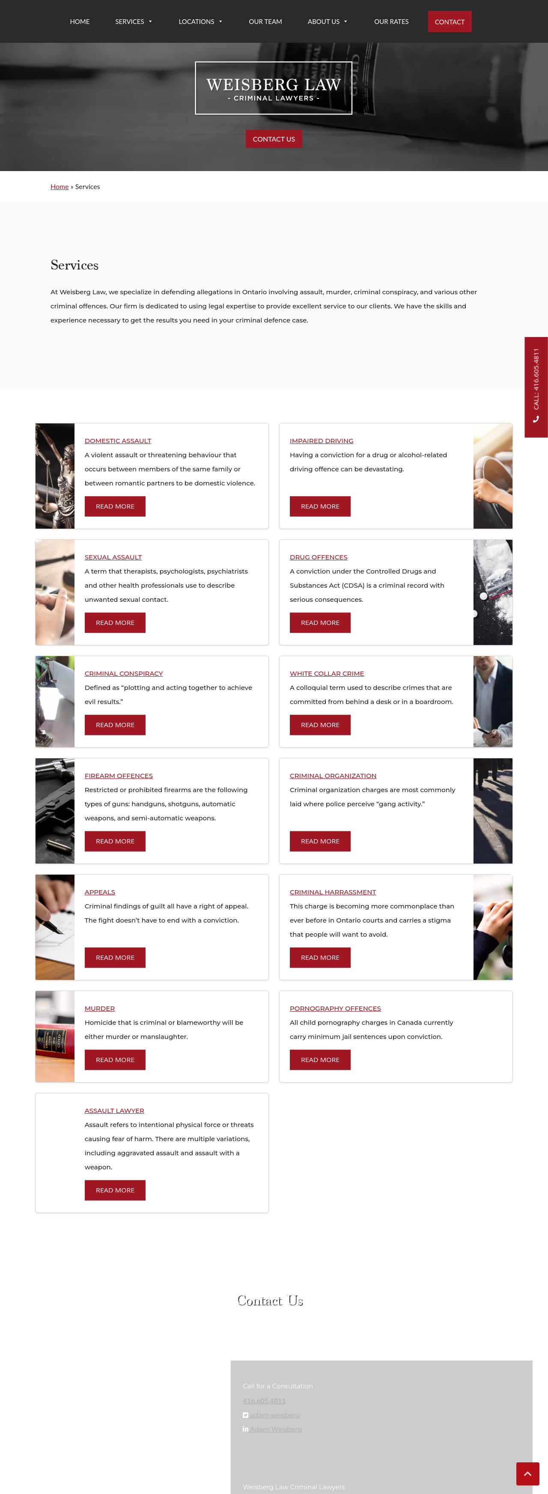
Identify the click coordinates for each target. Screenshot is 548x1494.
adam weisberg (274, 1415)
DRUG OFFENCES (319, 557)
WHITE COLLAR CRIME (327, 673)
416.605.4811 (264, 1400)
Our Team (265, 21)
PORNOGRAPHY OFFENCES (335, 1008)
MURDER (100, 1008)
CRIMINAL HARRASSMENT (333, 892)
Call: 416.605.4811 (536, 387)
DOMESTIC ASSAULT (118, 441)
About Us (328, 21)
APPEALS (100, 892)
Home (79, 21)
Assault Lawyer (114, 1110)
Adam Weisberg (275, 1430)
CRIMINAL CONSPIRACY (124, 673)
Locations (201, 21)
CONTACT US (274, 139)
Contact (450, 22)
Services (134, 21)
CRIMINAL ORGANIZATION (333, 776)
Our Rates (391, 21)
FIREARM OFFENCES (119, 776)
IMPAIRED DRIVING (322, 441)
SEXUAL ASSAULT (113, 557)
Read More (115, 507)
